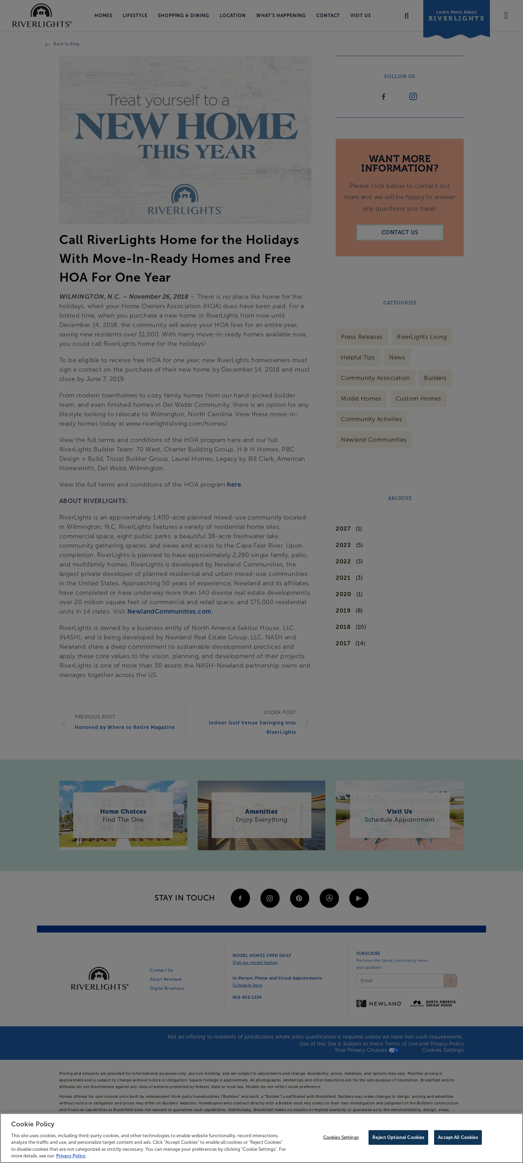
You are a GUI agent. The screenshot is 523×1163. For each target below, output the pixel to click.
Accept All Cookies (458, 1138)
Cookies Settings (341, 1138)
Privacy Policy (70, 1157)
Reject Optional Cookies (398, 1138)
